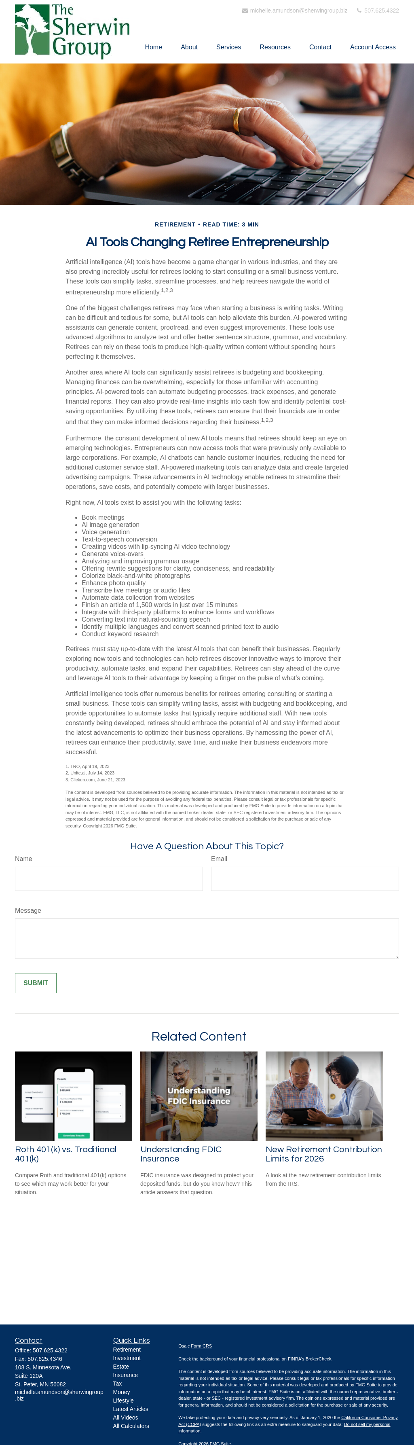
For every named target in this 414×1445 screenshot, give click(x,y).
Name (23, 858)
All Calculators (131, 1426)
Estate (121, 1366)
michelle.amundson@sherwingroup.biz (294, 10)
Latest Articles (130, 1409)
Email (219, 858)
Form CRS (201, 1345)
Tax (117, 1383)
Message (28, 910)
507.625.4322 (377, 10)
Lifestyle (123, 1400)
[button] (153, 47)
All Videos (125, 1417)
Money (121, 1392)
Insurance (125, 1375)
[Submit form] (36, 983)
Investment (127, 1358)
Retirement (127, 1349)
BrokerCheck (319, 1358)
